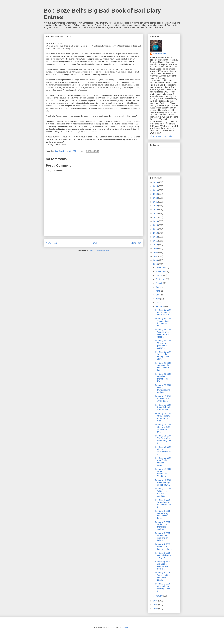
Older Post (135, 243)
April (158, 299)
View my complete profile (161, 136)
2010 (155, 244)
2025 (155, 186)
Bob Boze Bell (159, 54)
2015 (155, 225)
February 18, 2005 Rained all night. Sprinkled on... (163, 407)
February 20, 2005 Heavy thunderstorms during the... (163, 388)
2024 (155, 190)
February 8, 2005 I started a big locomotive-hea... (163, 514)
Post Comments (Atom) (99, 250)
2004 (155, 601)
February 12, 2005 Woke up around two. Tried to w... (163, 472)
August (159, 283)
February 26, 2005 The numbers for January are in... (163, 322)
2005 (155, 264)
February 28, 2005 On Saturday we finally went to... (163, 312)
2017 (155, 217)
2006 (155, 260)
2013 (155, 233)
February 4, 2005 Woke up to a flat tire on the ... (163, 546)
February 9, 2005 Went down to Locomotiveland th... (163, 503)
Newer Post (51, 243)
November (160, 271)
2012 (155, 237)
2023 (155, 194)
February (160, 306)
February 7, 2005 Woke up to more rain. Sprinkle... (162, 525)
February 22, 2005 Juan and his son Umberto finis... (163, 366)
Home (94, 243)
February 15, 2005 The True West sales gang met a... (163, 439)
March (159, 302)
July (158, 287)
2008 (155, 252)
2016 (155, 221)
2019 (155, 209)
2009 (155, 248)
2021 (155, 202)
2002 (155, 608)
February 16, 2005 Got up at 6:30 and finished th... (163, 428)
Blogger (126, 627)
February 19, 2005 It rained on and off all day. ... (163, 398)
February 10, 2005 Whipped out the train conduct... (163, 492)
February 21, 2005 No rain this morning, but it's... (163, 377)
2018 (155, 213)
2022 (155, 198)
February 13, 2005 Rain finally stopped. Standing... (163, 461)
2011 (155, 241)
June (158, 291)
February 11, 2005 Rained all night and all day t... (163, 482)
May (158, 295)
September (161, 279)
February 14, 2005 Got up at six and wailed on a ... (163, 450)
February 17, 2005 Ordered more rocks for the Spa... (163, 417)
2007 (155, 256)
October (159, 275)
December (160, 267)
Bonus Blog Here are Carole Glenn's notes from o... (162, 565)
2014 (155, 229)
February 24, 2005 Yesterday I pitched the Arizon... (163, 344)
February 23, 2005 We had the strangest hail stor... (163, 355)
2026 (155, 182)
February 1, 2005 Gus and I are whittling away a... (162, 587)
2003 (155, 604)
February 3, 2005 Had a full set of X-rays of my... (163, 555)
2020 (155, 206)
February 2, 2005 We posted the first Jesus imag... (162, 576)
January (159, 596)
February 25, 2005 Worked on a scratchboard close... (163, 333)
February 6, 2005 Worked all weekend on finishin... (162, 536)
